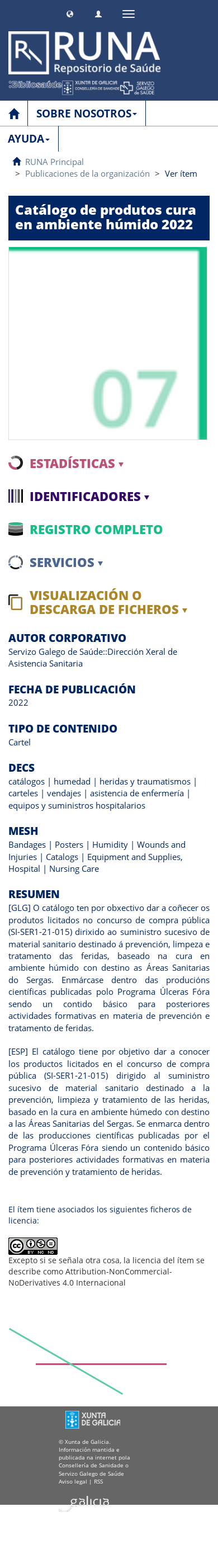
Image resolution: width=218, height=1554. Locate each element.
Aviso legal (73, 1481)
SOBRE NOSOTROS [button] (86, 113)
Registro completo (96, 529)
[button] (69, 12)
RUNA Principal (54, 161)
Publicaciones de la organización (87, 173)
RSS (98, 1481)
